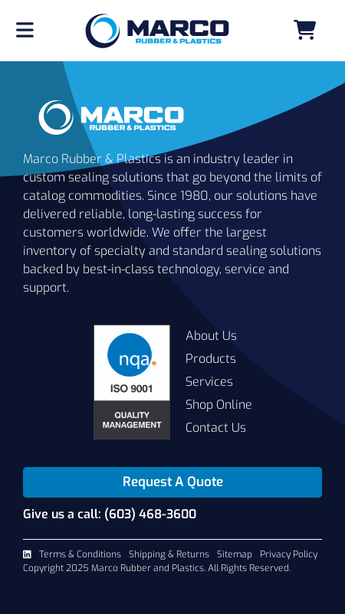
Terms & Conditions (80, 554)
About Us (211, 336)
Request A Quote (173, 482)
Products (211, 359)
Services (209, 382)
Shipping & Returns (169, 554)
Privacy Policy (288, 554)
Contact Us (216, 428)
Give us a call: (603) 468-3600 (109, 514)
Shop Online (219, 405)
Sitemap (234, 554)
